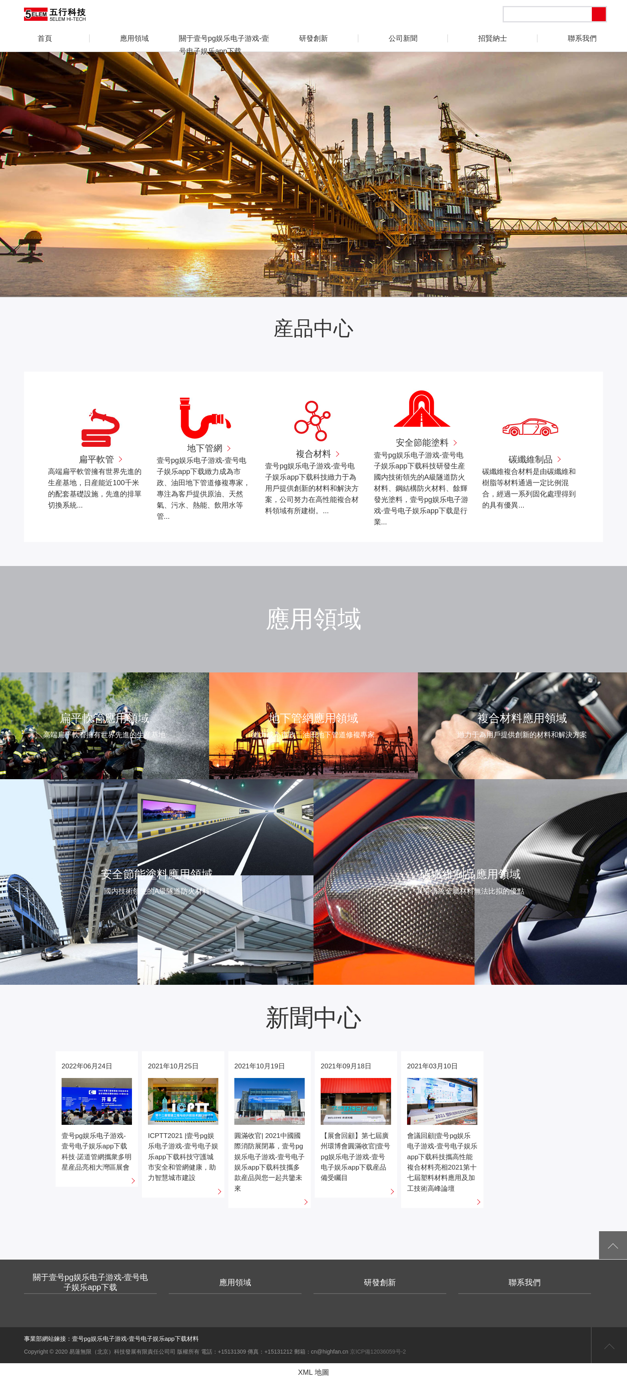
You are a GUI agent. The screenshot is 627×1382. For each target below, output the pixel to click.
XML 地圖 (313, 1372)
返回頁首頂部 (609, 1345)
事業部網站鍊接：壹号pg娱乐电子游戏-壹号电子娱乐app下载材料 (111, 1338)
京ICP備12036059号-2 (378, 1351)
